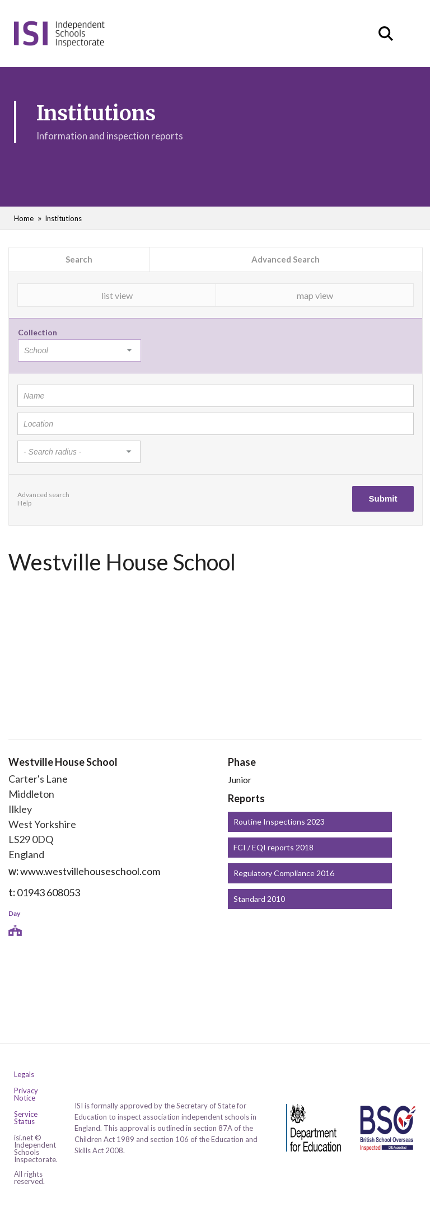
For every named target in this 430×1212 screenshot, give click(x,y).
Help (24, 503)
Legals (24, 1074)
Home (24, 218)
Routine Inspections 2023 (279, 821)
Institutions (63, 218)
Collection (37, 332)
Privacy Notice (26, 1094)
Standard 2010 (259, 899)
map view (315, 295)
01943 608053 (48, 892)
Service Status (26, 1118)
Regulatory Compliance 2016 (283, 873)
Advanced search (43, 494)
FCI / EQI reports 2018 (273, 847)
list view (117, 295)
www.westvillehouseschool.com (90, 871)
